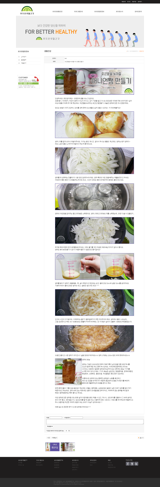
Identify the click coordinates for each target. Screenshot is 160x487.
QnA (91, 465)
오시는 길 (21, 465)
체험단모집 (75, 465)
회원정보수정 (112, 467)
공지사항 (74, 462)
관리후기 (74, 469)
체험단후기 (75, 467)
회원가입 (110, 465)
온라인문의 (93, 462)
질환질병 (23, 60)
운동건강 (23, 57)
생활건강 (23, 63)
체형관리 (38, 462)
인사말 (20, 462)
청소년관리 (39, 465)
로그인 (110, 462)
